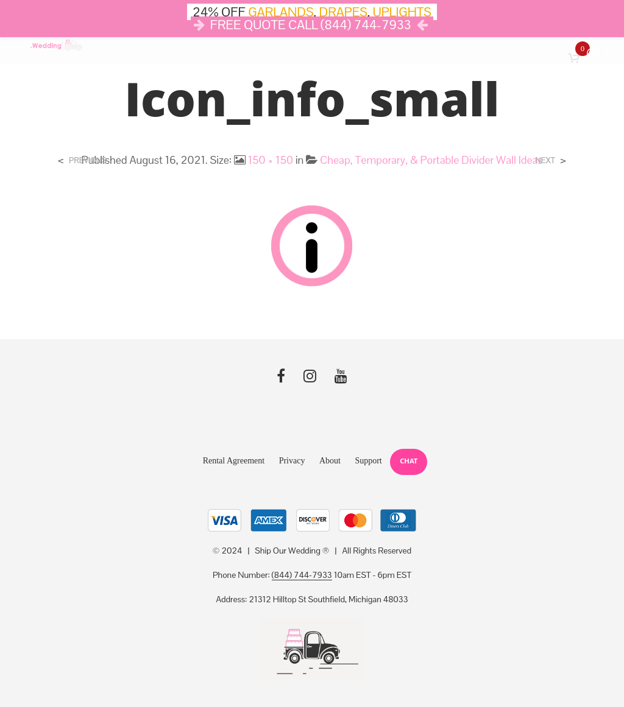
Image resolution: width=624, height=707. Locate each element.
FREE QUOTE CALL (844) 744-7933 (310, 24)
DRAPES (343, 12)
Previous (87, 160)
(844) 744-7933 (302, 575)
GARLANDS (280, 12)
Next (545, 160)
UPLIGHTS (402, 12)
